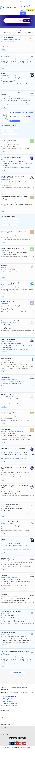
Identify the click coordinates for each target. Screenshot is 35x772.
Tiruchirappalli (13, 225)
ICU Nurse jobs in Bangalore (9, 696)
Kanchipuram (5, 225)
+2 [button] (22, 98)
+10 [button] (22, 491)
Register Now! (14, 121)
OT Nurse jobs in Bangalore (9, 699)
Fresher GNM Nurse (6, 128)
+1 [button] (25, 181)
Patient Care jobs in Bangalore (9, 703)
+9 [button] (31, 59)
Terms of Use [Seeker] (20, 749)
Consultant (22, 7)
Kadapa (9, 222)
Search (27, 20)
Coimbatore (16, 222)
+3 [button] (25, 202)
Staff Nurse (15, 128)
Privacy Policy (12, 749)
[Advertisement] (14, 678)
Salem (10, 219)
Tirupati (3, 222)
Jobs (21, 1)
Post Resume (23, 13)
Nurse (3, 131)
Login (23, 10)
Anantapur (16, 219)
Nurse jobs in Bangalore (8, 701)
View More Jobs (17, 672)
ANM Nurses (10, 131)
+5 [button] (28, 472)
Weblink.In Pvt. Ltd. (18, 747)
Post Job (30, 10)
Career (21, 4)
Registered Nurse (13, 134)
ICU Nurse (4, 134)
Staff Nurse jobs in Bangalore (9, 705)
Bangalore (4, 219)
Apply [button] (4, 49)
